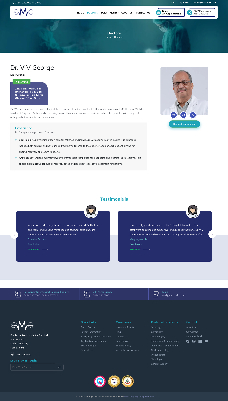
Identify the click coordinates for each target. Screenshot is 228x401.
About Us (127, 12)
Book (171, 12)
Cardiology (157, 331)
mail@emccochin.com (173, 295)
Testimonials (122, 341)
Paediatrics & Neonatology (165, 341)
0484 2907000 (23, 354)
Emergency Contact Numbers (96, 336)
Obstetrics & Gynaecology (165, 345)
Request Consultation (184, 124)
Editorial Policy (123, 345)
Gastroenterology (160, 350)
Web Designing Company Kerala (139, 396)
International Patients (127, 350)
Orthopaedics (158, 354)
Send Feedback (194, 336)
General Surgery (159, 363)
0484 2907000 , (33, 295)
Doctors (92, 12)
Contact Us (143, 12)
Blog (118, 331)
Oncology (156, 327)
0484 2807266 (202, 12)
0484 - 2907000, (23, 2)
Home (80, 12)
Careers (120, 336)
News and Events (125, 327)
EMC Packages (88, 345)
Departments (109, 12)
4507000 (36, 2)
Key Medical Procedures (93, 341)
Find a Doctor (88, 327)
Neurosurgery (158, 336)
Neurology (156, 359)
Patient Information (91, 331)
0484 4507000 (50, 295)
